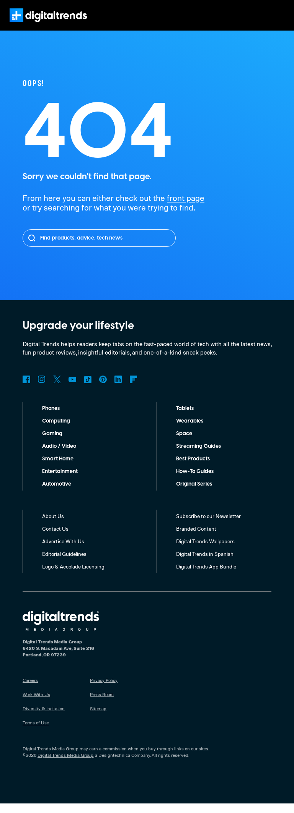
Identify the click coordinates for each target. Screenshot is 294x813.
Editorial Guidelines (65, 563)
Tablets (185, 418)
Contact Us (55, 538)
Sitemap (98, 718)
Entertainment (60, 481)
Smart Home (58, 468)
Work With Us (37, 703)
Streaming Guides (199, 456)
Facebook (26, 389)
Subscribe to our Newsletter (209, 525)
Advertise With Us (63, 550)
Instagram (42, 389)
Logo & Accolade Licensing (74, 576)
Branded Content (196, 538)
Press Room (102, 703)
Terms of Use (36, 732)
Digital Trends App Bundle (207, 576)
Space (184, 443)
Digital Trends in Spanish (205, 563)
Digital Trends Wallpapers (206, 550)
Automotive (57, 494)
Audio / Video (59, 456)
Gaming (52, 443)
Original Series (195, 494)
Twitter (57, 389)
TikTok (87, 389)
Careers (31, 689)
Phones (52, 418)
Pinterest (103, 389)
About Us (53, 525)
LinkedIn (118, 389)
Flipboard (133, 389)
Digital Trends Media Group (65, 764)
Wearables (189, 431)
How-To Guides (195, 481)
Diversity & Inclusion (43, 718)
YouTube (72, 389)
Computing (56, 431)
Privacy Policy (104, 689)
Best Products (194, 468)
